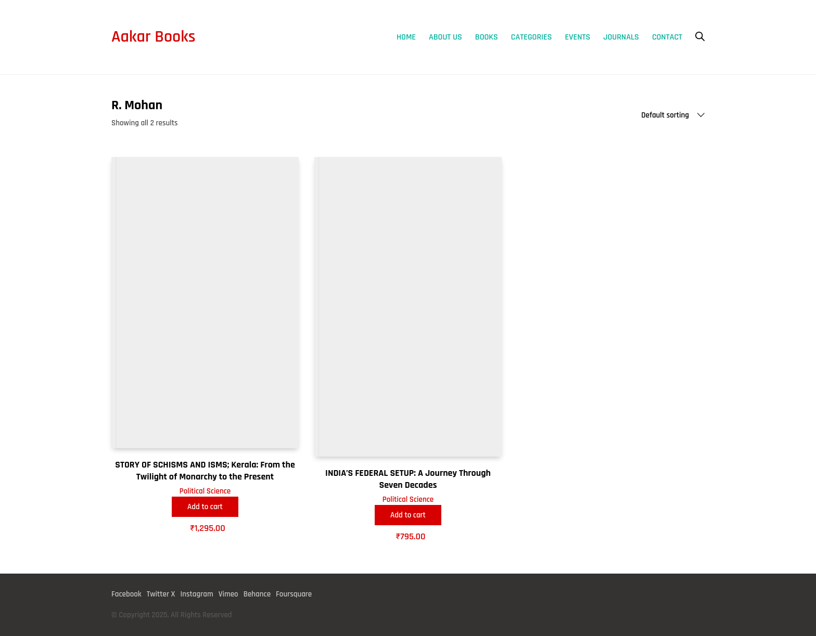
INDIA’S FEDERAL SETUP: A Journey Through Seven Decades (408, 479)
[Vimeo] (228, 594)
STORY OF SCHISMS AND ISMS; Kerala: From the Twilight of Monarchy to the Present (205, 471)
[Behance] (257, 594)
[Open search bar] (700, 37)
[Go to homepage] (153, 37)
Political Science (205, 491)
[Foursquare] (294, 594)
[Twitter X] (161, 594)
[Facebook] (126, 594)
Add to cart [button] (205, 507)
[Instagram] (196, 594)
